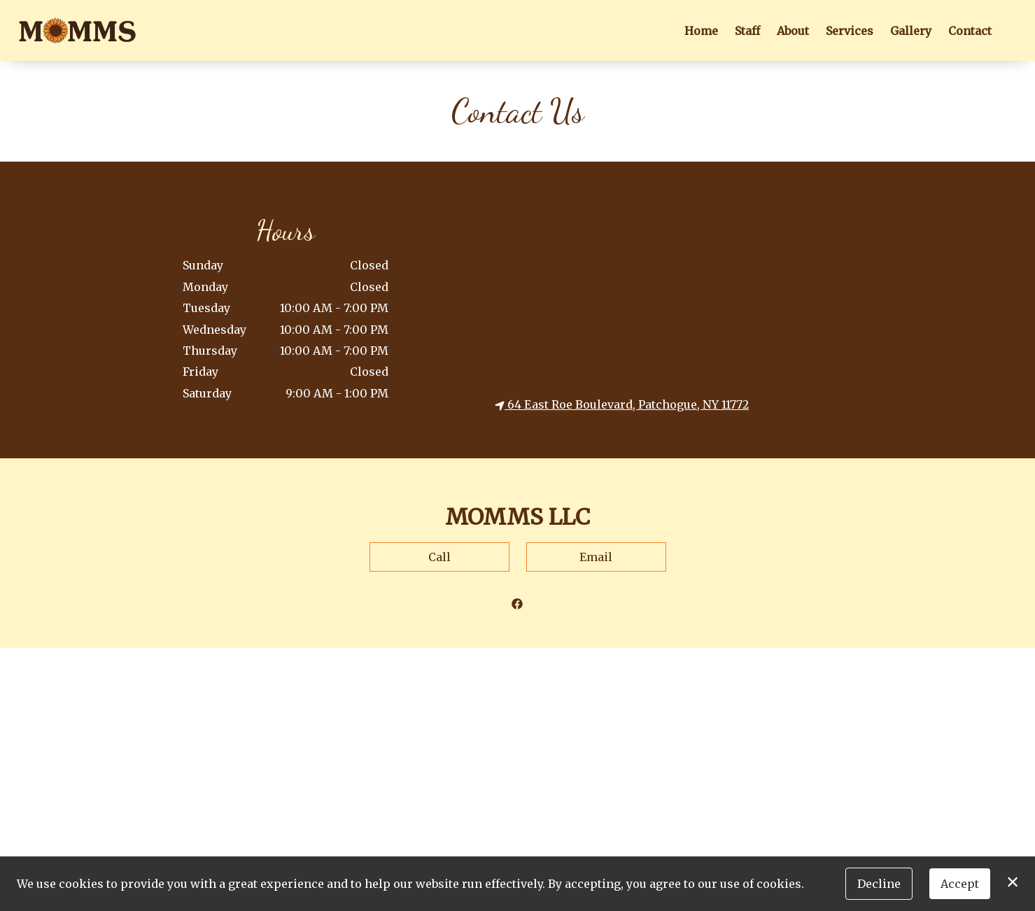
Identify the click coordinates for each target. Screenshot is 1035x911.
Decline (879, 884)
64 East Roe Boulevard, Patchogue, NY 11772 (622, 404)
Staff (747, 31)
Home (701, 31)
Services (849, 31)
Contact (970, 31)
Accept (960, 884)
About (793, 31)
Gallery (910, 31)
